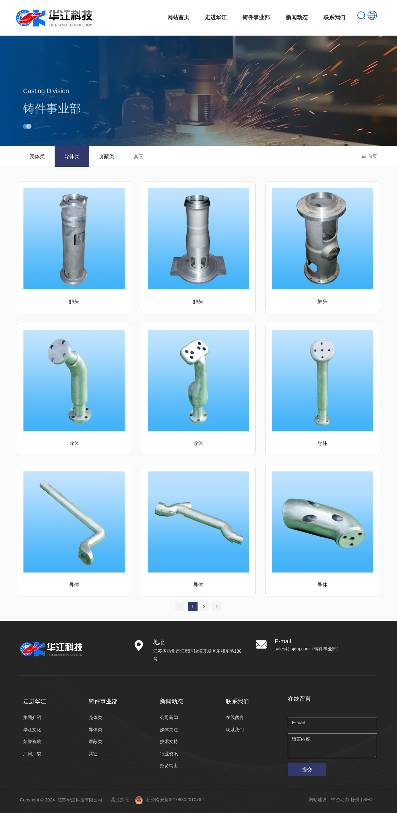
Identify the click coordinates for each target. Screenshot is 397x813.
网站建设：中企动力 (329, 799)
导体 (74, 443)
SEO (368, 799)
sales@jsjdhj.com (292, 648)
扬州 (354, 799)
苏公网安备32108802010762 (175, 799)
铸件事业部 (52, 120)
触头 (74, 301)
